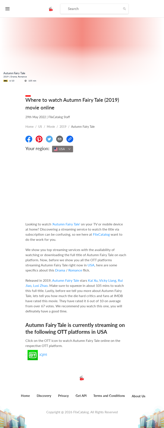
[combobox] (62, 149)
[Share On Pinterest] (39, 139)
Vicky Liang (107, 280)
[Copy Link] (69, 139)
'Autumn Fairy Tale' (66, 224)
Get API (81, 396)
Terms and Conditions (109, 396)
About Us (138, 396)
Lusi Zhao (40, 285)
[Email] (59, 139)
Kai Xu (93, 280)
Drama (60, 270)
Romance (75, 270)
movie (51, 126)
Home (29, 126)
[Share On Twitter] (49, 139)
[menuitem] (25, 398)
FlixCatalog (101, 234)
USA (91, 265)
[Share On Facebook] (28, 139)
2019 (63, 126)
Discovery (44, 396)
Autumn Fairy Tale (65, 280)
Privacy (63, 396)
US (40, 126)
